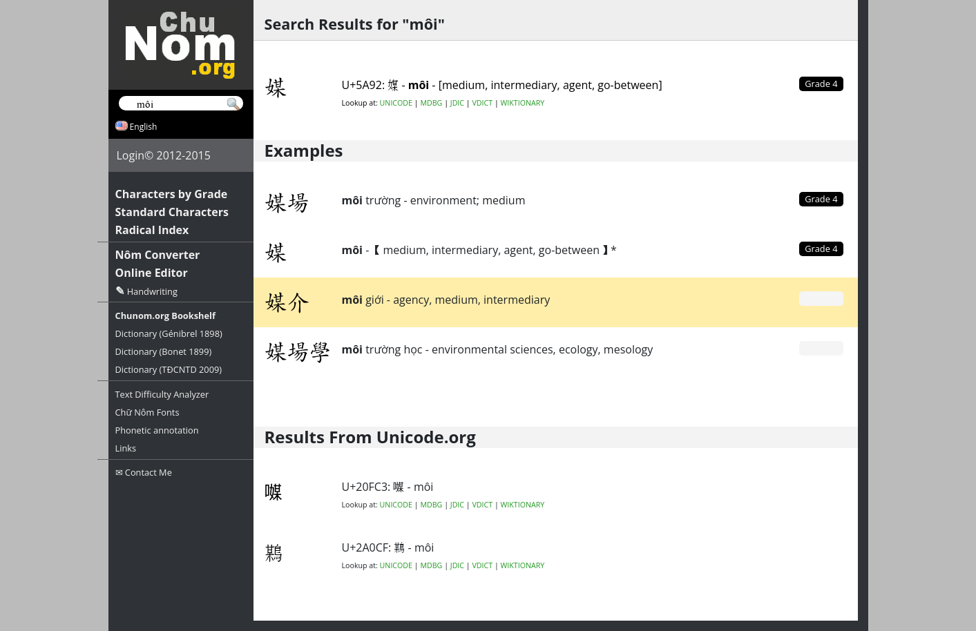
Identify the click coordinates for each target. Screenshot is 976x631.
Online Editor (151, 272)
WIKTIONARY (523, 103)
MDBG (431, 103)
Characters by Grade (171, 194)
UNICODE (396, 103)
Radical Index (152, 229)
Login (131, 155)
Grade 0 (821, 298)
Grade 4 (821, 199)
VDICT (482, 103)
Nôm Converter (157, 254)
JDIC (457, 103)
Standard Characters (172, 212)
